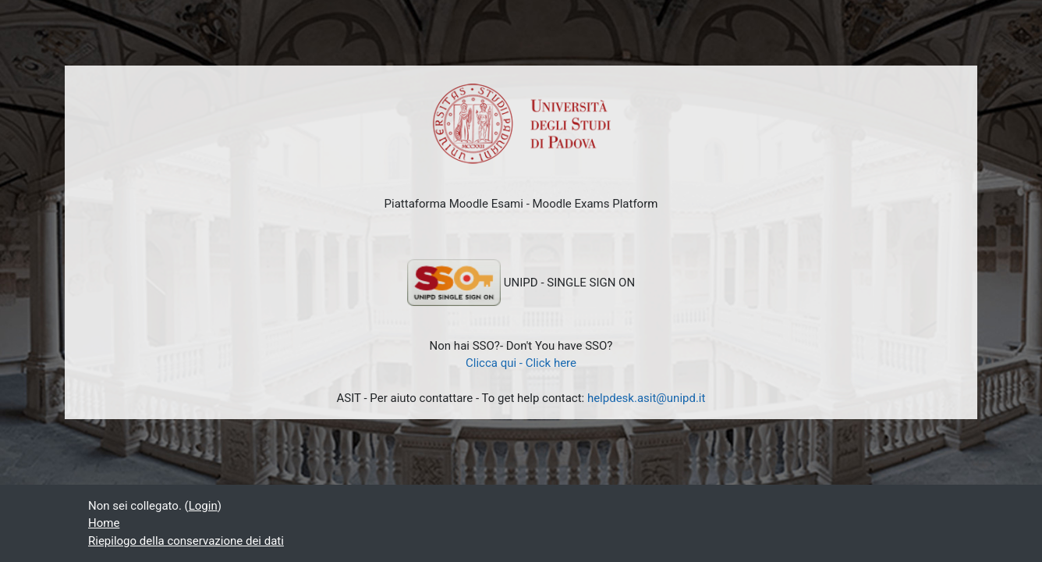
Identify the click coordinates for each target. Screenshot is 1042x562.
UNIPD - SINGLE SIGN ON (521, 282)
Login (203, 506)
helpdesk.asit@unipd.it (646, 398)
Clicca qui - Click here (521, 363)
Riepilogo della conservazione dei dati (186, 541)
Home (103, 523)
